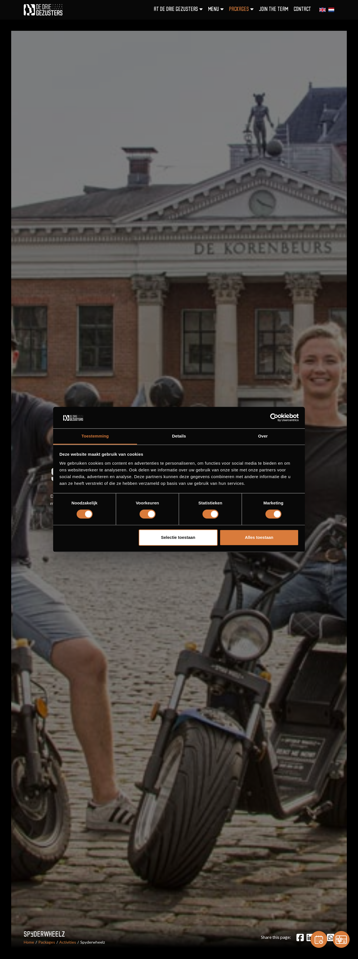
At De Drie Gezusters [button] (178, 9)
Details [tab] (179, 436)
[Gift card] (341, 939)
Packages (46, 942)
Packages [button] (241, 9)
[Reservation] (318, 939)
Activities (67, 942)
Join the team (273, 9)
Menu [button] (215, 9)
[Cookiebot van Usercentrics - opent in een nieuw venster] (274, 417)
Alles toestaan (259, 537)
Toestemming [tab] (95, 436)
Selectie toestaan (178, 537)
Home (29, 942)
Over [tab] (263, 436)
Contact (302, 9)
